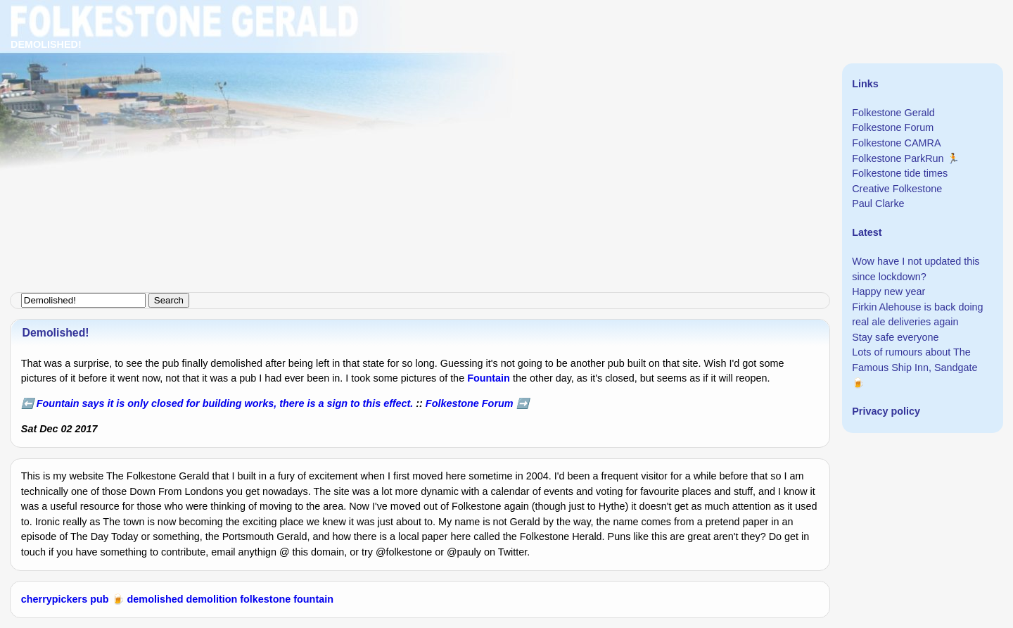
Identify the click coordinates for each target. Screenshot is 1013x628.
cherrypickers (54, 599)
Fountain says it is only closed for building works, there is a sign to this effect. (225, 403)
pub (99, 599)
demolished (155, 599)
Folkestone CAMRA (896, 143)
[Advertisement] (422, 98)
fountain (313, 599)
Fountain (488, 378)
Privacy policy (886, 411)
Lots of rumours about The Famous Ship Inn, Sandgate (914, 359)
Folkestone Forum (470, 403)
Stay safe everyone (895, 337)
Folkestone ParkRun (897, 158)
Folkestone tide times (900, 173)
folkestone (265, 599)
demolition (212, 599)
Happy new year (888, 291)
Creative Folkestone (897, 188)
